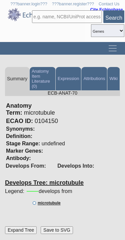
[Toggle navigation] (113, 48)
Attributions (94, 78)
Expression (68, 78)
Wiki (113, 78)
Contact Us (109, 4)
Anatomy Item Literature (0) (41, 79)
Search (113, 18)
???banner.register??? (73, 4)
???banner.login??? (28, 4)
